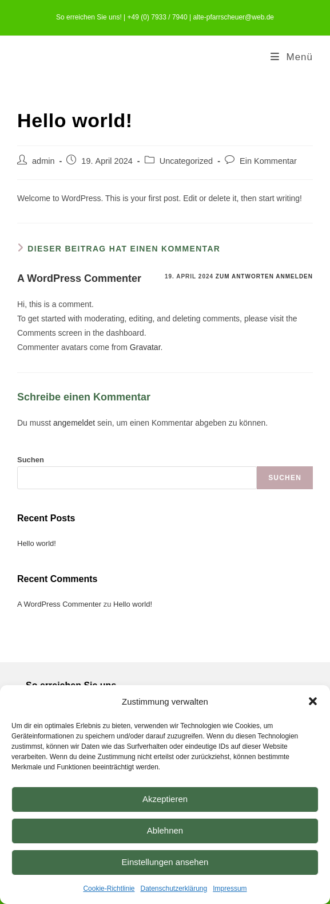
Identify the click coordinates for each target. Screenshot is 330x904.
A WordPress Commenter (79, 278)
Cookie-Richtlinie (108, 889)
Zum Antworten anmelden (264, 276)
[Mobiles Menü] (292, 57)
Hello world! (36, 543)
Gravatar (145, 347)
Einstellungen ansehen (165, 862)
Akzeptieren (165, 799)
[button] (313, 701)
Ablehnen (165, 830)
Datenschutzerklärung (173, 889)
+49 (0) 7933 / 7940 (158, 17)
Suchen (30, 459)
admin (43, 161)
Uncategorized (186, 161)
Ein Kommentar (268, 161)
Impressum (229, 889)
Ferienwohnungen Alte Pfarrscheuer (126, 57)
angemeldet (74, 422)
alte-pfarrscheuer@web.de (233, 17)
